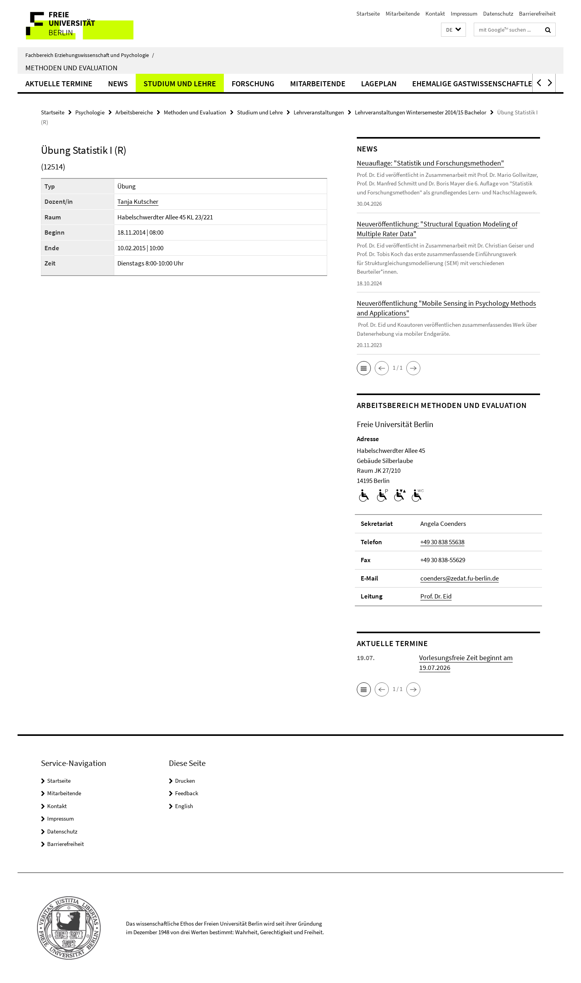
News (118, 83)
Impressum (464, 13)
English (184, 806)
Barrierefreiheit (537, 13)
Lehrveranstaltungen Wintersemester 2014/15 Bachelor (420, 112)
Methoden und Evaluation (71, 67)
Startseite (368, 13)
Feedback (186, 793)
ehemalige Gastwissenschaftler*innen (487, 83)
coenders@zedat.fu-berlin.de (459, 578)
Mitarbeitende (403, 13)
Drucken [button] (185, 780)
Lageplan (379, 83)
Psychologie (90, 112)
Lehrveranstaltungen (319, 112)
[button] (453, 30)
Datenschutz (498, 13)
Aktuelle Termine (58, 83)
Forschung (253, 83)
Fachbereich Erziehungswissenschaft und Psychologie (89, 55)
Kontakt (435, 13)
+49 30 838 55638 (442, 542)
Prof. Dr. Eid (436, 596)
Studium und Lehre (179, 83)
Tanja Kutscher (137, 201)
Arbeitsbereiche (134, 112)
